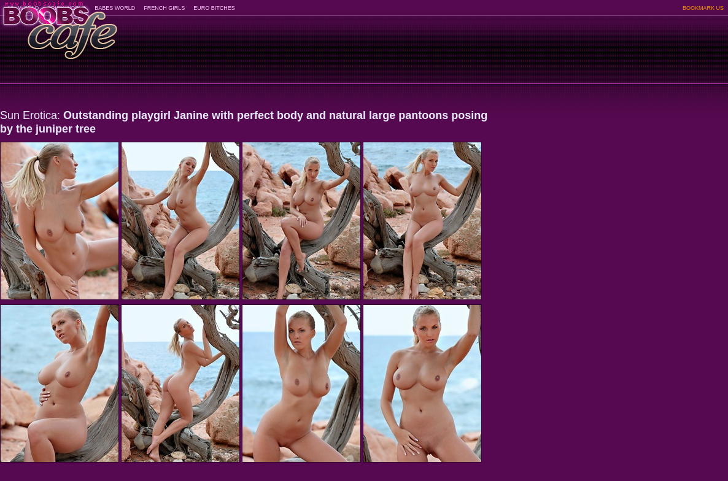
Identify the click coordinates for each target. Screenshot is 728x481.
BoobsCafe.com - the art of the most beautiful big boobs (59, 26)
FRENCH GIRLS (164, 8)
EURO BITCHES (214, 8)
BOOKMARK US (703, 8)
